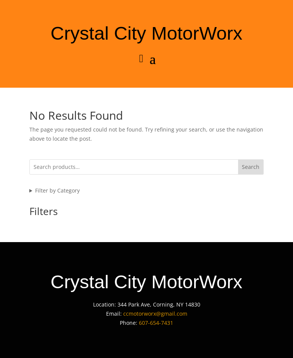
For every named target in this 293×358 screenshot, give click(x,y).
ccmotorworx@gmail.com (155, 313)
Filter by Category (57, 190)
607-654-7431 (156, 322)
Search (250, 166)
